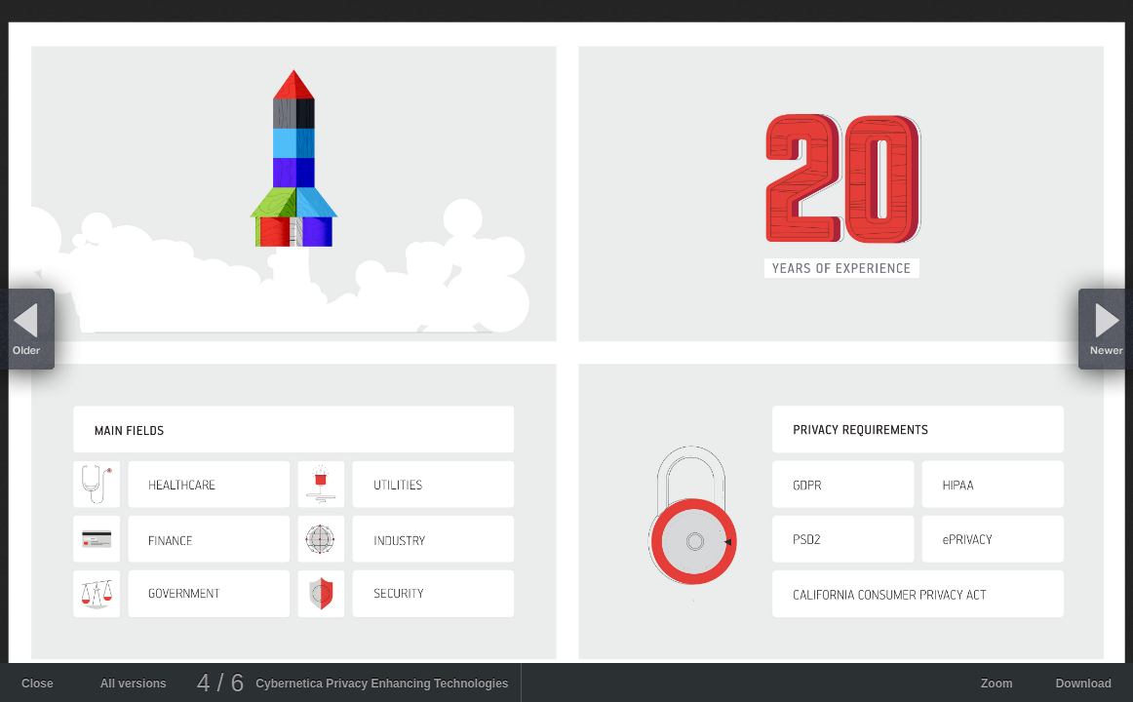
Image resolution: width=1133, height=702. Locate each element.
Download (1084, 683)
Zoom (997, 683)
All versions (133, 683)
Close (37, 683)
